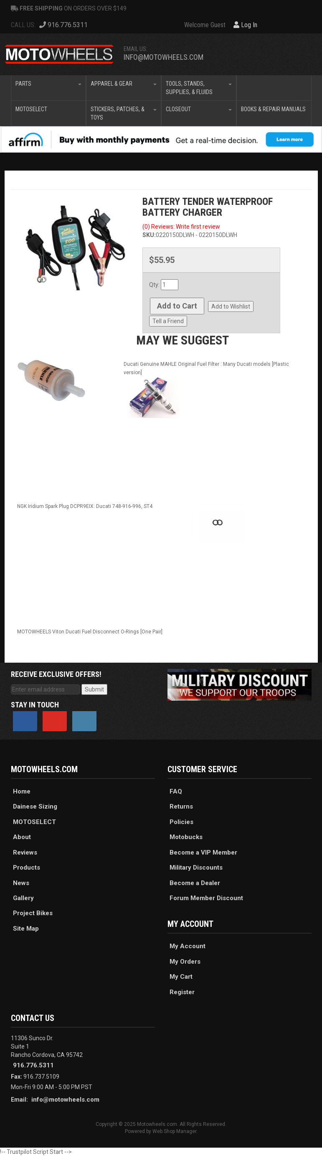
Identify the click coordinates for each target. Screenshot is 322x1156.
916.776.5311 (33, 1065)
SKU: (149, 235)
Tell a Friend (168, 321)
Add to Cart (177, 305)
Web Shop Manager (174, 1131)
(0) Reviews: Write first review (181, 226)
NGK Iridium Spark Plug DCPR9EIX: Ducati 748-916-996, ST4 (84, 506)
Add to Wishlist (230, 306)
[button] (48, 87)
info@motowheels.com (163, 57)
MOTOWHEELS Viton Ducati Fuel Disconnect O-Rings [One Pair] (89, 632)
